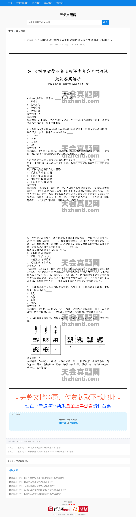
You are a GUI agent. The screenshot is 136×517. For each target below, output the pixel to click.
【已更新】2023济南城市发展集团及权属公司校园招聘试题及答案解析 (45, 452)
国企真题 (36, 3)
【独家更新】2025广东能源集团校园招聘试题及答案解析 (31, 486)
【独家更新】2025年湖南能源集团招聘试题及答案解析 (30, 482)
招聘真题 (20, 461)
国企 (27, 461)
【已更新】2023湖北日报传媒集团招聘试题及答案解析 (38, 448)
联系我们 (60, 3)
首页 (10, 3)
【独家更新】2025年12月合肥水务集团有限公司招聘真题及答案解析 (36, 478)
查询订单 (74, 423)
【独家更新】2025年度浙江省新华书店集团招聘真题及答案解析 (34, 494)
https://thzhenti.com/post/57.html (28, 441)
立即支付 (62, 423)
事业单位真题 (22, 3)
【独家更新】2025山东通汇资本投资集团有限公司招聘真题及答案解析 (37, 490)
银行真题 (48, 3)
